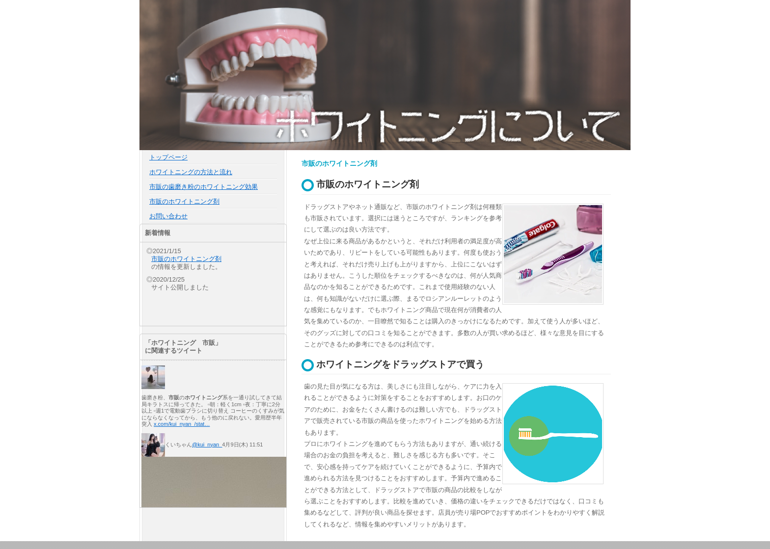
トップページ (168, 157)
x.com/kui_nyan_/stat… (182, 424)
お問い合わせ (168, 216)
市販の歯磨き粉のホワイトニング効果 (203, 186)
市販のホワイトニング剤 (184, 201)
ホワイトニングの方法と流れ (190, 172)
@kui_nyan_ (207, 444)
